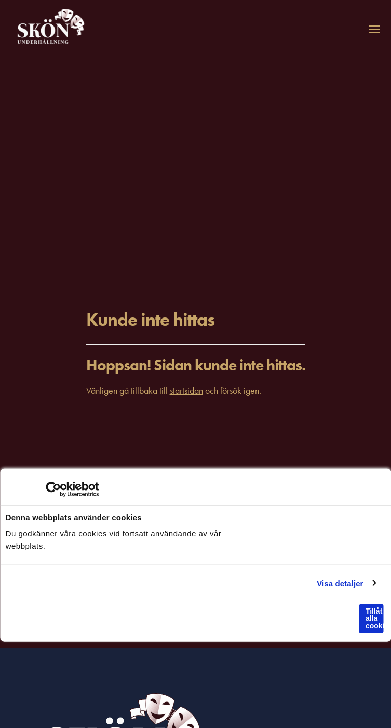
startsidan (186, 390)
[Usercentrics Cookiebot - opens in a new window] (53, 489)
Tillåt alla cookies (374, 618)
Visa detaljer (340, 582)
